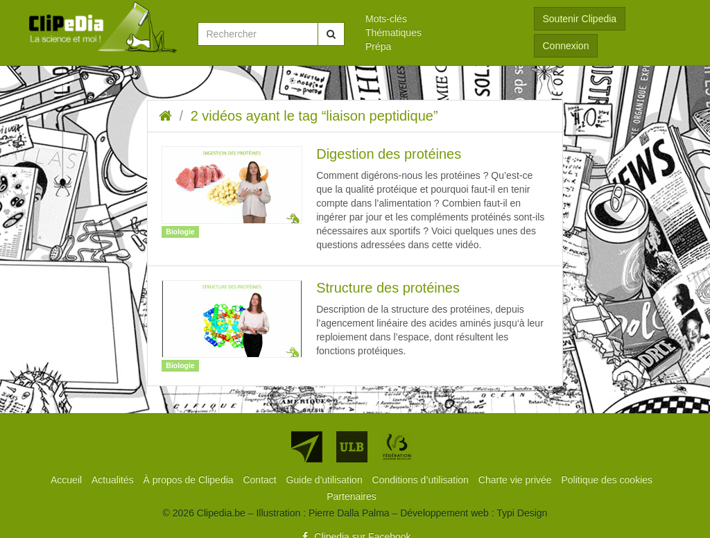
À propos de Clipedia (190, 479)
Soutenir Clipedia (580, 18)
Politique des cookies (607, 479)
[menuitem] (439, 19)
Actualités (114, 479)
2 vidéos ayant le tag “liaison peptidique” (314, 115)
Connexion (566, 45)
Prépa (378, 46)
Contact (261, 479)
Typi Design (521, 513)
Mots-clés (386, 18)
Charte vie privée (516, 479)
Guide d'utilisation (325, 479)
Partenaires (351, 496)
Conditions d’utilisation (421, 479)
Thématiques (393, 32)
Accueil (68, 479)
